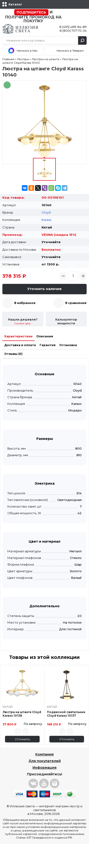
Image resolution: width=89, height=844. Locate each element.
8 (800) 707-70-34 (73, 30)
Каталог (15, 4)
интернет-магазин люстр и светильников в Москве (55, 810)
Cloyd (46, 212)
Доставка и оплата (20, 345)
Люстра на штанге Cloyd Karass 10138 (22, 713)
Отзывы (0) (13, 354)
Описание (44, 336)
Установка (68, 345)
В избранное (25, 303)
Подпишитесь (31, 12)
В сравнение (76, 303)
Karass (46, 220)
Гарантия (48, 345)
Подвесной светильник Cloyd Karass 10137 (66, 713)
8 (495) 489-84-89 (73, 27)
